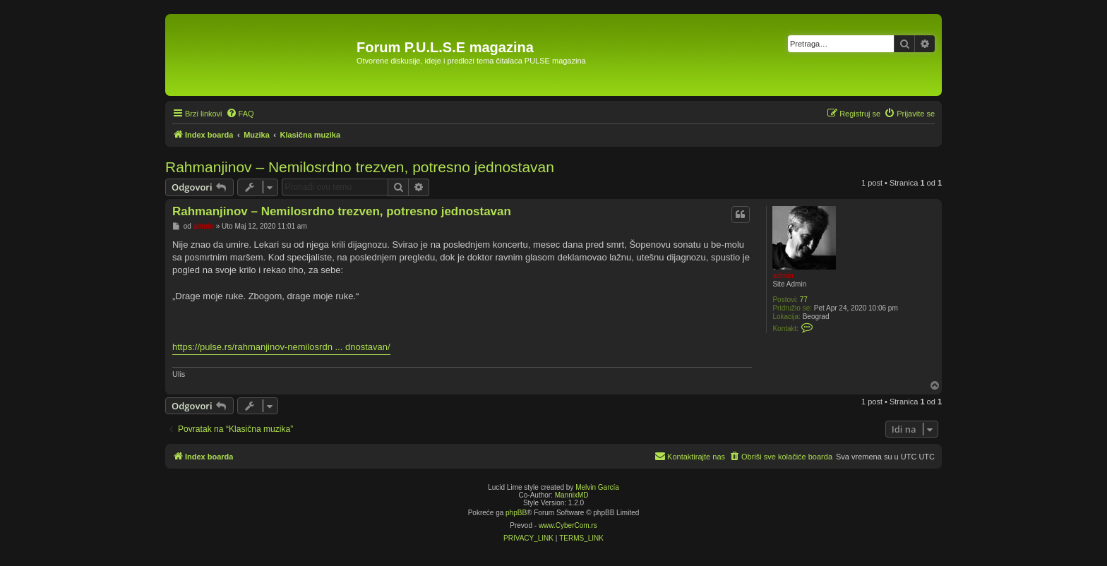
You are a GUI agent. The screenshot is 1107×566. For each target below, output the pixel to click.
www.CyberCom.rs (568, 525)
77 (804, 299)
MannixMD (572, 495)
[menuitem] (240, 113)
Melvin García (597, 487)
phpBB (516, 513)
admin (782, 275)
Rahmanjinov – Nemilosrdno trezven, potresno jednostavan (359, 167)
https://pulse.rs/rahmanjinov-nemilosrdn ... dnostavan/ (281, 347)
